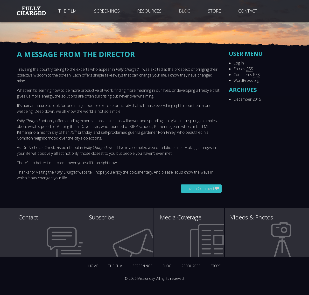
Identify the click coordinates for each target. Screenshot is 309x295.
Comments (246, 74)
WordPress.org (246, 80)
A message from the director (76, 54)
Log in (238, 63)
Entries (243, 69)
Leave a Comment (201, 188)
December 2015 (247, 99)
